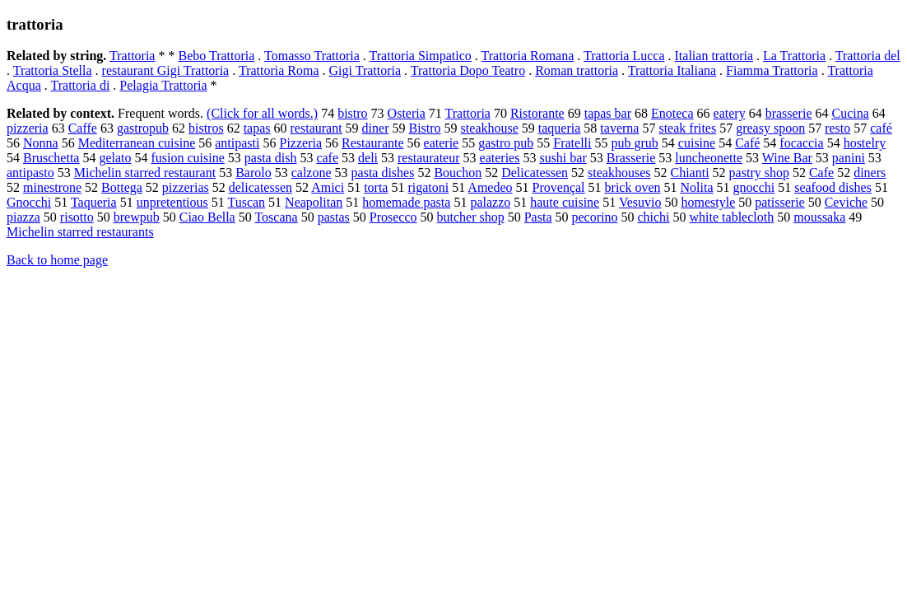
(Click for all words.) (262, 113)
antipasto (30, 173)
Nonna (40, 143)
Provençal (559, 187)
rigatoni (428, 187)
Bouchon (457, 173)
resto (837, 128)
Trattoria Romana (527, 56)
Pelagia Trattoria (163, 85)
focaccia (801, 143)
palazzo (490, 202)
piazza (23, 217)
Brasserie (631, 158)
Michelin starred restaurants (80, 232)
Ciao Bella (207, 217)
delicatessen (260, 187)
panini (848, 158)
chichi (653, 217)
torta (376, 187)
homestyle (708, 202)
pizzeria (28, 128)
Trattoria (132, 56)
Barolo (253, 173)
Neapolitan (313, 202)
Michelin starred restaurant (145, 173)
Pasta (538, 217)
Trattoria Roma (279, 70)
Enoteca (672, 113)
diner (375, 128)
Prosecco (393, 217)
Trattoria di (79, 85)
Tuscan (246, 202)
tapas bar (607, 113)
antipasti (237, 143)
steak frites (687, 128)
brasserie (788, 113)
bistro (352, 113)
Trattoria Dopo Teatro (468, 70)
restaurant (316, 128)
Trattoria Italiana (672, 70)
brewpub (137, 217)
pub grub (635, 143)
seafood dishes (833, 187)
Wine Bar (787, 158)
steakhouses (619, 173)
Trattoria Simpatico (421, 56)
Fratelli (572, 143)
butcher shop (471, 217)
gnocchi (754, 187)
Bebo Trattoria (216, 56)
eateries (500, 158)
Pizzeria (300, 143)
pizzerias (185, 187)
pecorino (594, 217)
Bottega (121, 187)
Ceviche (846, 202)
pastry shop (759, 173)
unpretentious (172, 202)
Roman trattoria (576, 70)
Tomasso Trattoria (312, 56)
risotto (77, 217)
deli (368, 158)
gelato (115, 158)
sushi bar (562, 158)
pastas (334, 217)
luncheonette (708, 158)
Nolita (697, 187)
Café (747, 143)
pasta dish (270, 158)
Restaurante (373, 143)
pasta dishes (383, 173)
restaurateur (429, 158)
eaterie (441, 143)
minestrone (52, 187)
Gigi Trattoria (365, 70)
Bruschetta (51, 158)
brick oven (633, 187)
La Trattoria (794, 56)
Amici (327, 187)
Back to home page (57, 260)
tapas (257, 128)
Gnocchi (29, 202)
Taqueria (94, 202)
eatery (730, 113)
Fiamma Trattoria (772, 70)
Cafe (821, 173)
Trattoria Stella (52, 70)
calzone (311, 173)
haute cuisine (564, 202)
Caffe (82, 128)
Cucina (849, 113)
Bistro (424, 128)
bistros (206, 128)
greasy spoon (770, 128)
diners (870, 173)
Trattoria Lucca (624, 56)
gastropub (143, 128)
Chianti (690, 173)
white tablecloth (732, 217)
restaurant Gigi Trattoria (166, 70)
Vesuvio (640, 202)
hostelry (865, 143)
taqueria (559, 128)
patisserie (779, 202)
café (881, 128)
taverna (619, 128)
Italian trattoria (714, 56)
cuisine (696, 143)
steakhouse (490, 128)
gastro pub (505, 143)
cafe (327, 158)
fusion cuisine (188, 158)
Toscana (275, 217)
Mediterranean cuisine (137, 143)
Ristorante (537, 113)
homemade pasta (406, 202)
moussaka (819, 217)
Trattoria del (867, 56)
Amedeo (489, 187)
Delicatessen (534, 173)
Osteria (407, 113)
